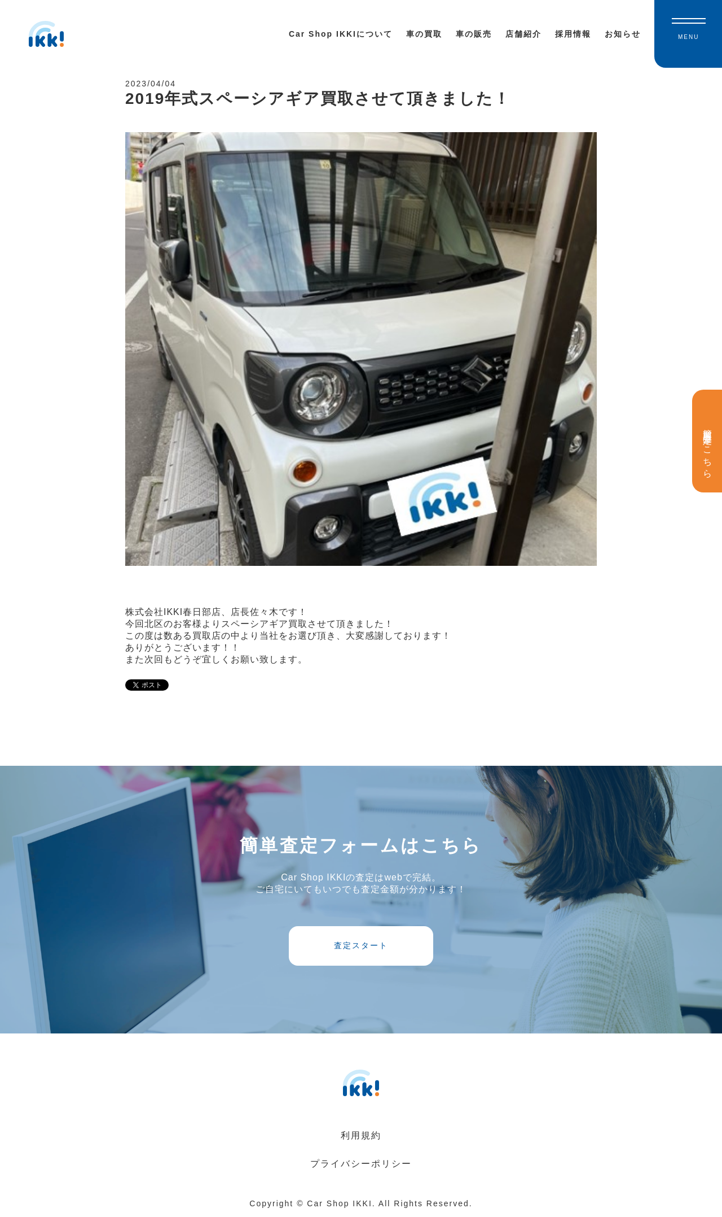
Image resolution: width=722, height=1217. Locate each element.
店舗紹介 (523, 33)
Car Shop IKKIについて (341, 33)
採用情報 (573, 33)
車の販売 (474, 33)
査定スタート (361, 945)
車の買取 (424, 33)
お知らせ (623, 33)
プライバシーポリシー (361, 1163)
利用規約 (361, 1135)
